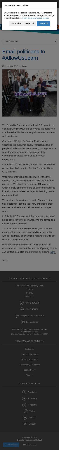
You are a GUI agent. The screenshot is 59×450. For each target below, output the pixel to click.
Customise (16, 23)
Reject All (29, 23)
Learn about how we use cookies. (36, 18)
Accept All (43, 23)
